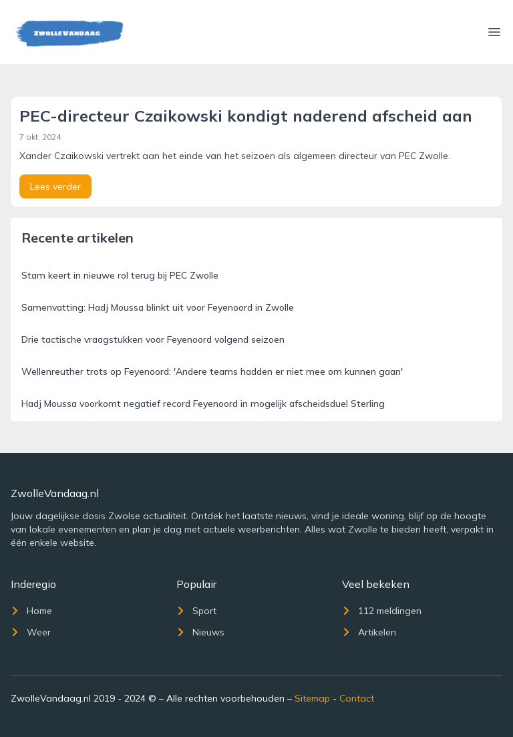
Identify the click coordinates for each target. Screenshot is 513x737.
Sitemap (312, 698)
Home (31, 611)
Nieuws (200, 632)
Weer (31, 632)
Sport (196, 611)
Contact (356, 698)
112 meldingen (381, 611)
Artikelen (369, 632)
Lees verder (55, 186)
